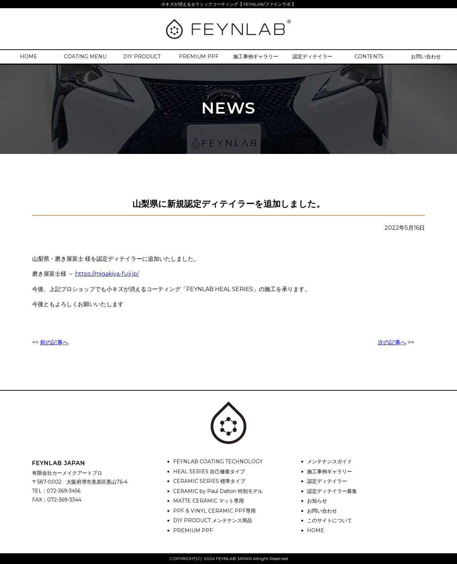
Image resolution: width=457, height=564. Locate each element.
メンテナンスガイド (329, 461)
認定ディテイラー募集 (332, 491)
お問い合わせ (426, 56)
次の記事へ (392, 342)
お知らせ (317, 501)
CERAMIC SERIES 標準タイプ (209, 481)
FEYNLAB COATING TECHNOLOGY (218, 461)
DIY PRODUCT (142, 56)
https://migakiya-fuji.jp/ (107, 273)
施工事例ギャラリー (255, 56)
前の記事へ (54, 342)
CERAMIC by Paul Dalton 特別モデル (218, 491)
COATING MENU (85, 56)
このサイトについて (329, 520)
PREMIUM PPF (199, 56)
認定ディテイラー (312, 56)
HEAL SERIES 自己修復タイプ (209, 471)
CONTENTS (369, 56)
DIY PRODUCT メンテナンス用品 (212, 520)
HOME (28, 56)
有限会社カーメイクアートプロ (67, 473)
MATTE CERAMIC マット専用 (208, 501)
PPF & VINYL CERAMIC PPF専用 (214, 511)
